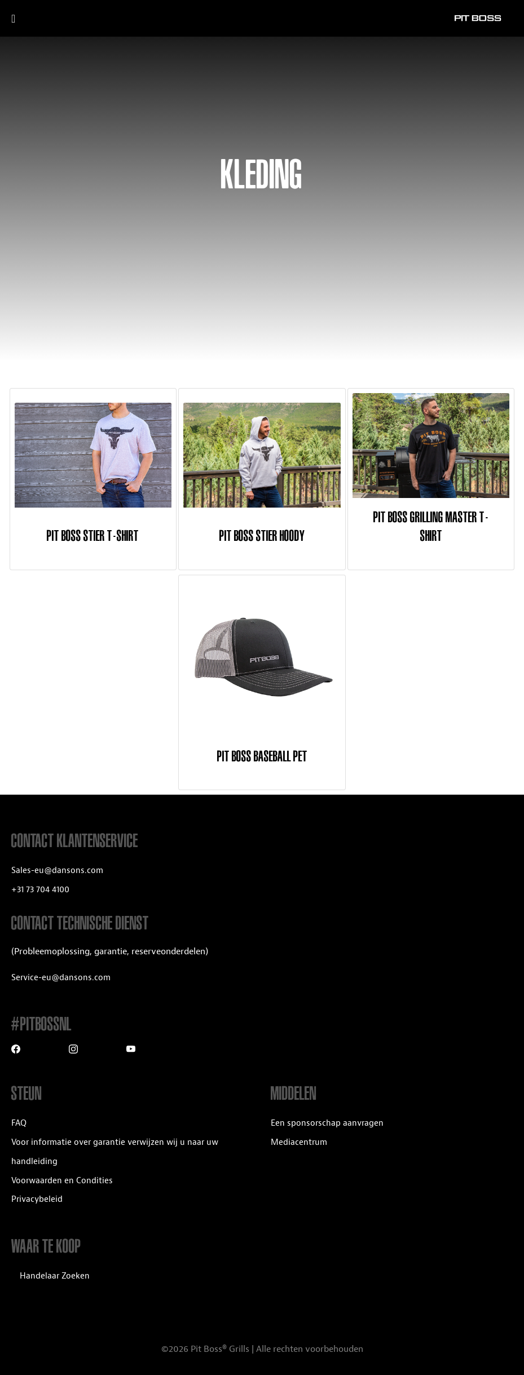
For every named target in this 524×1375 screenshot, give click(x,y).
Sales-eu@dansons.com (57, 870)
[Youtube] (130, 1050)
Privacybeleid (37, 1199)
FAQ (19, 1123)
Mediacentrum (299, 1142)
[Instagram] (73, 1050)
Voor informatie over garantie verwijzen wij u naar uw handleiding (114, 1152)
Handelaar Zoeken (55, 1276)
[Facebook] (15, 1050)
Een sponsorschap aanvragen (327, 1123)
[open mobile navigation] (26, 18)
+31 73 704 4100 (40, 889)
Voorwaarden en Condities (62, 1180)
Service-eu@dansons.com (61, 977)
